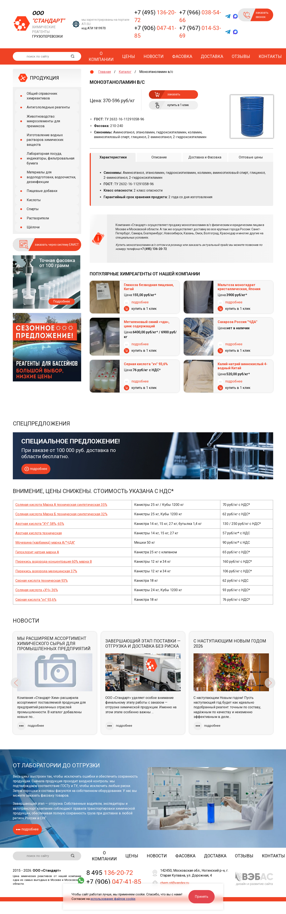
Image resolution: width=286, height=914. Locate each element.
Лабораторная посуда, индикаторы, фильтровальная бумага (50, 158)
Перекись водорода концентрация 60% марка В (53, 561)
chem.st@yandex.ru (174, 883)
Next (270, 683)
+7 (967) (200, 32)
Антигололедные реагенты (48, 107)
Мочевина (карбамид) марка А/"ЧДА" (45, 542)
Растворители (38, 218)
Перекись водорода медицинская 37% (46, 571)
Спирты (33, 209)
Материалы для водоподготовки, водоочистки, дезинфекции (51, 177)
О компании (101, 56)
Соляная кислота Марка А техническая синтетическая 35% (61, 504)
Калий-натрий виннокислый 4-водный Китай (242, 366)
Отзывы (241, 56)
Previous (16, 683)
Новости (154, 56)
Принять (201, 897)
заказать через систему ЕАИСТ (57, 244)
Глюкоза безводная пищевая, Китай (149, 287)
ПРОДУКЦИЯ (44, 78)
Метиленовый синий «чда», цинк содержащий (146, 324)
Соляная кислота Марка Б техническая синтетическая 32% (61, 514)
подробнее (140, 302)
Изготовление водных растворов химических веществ (45, 140)
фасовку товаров (55, 795)
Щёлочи (33, 227)
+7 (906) (155, 32)
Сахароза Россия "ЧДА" (237, 322)
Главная (104, 72)
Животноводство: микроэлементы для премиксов (43, 121)
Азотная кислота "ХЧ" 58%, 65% (39, 523)
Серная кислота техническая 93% (41, 580)
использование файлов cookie (113, 899)
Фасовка (182, 56)
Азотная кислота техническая (38, 533)
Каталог (125, 72)
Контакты (270, 56)
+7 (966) (200, 16)
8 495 (109, 873)
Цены (128, 56)
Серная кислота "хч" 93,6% (146, 364)
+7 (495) (155, 16)
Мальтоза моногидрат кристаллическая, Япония (239, 287)
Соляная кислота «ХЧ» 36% (36, 590)
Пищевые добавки (42, 191)
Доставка (212, 56)
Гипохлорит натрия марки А (37, 552)
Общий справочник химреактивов (42, 96)
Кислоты (34, 200)
